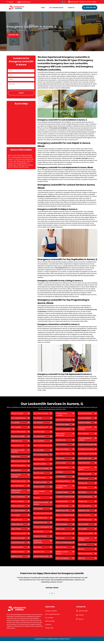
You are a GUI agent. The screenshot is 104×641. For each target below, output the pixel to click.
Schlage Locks (83, 501)
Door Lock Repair (39, 450)
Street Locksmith (83, 524)
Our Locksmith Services (56, 7)
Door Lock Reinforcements (41, 445)
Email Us (81, 615)
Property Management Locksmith (85, 439)
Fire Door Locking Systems (41, 527)
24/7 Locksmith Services (19, 418)
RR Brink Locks (83, 483)
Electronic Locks (38, 473)
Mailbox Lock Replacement (64, 515)
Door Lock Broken (39, 441)
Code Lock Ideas (16, 529)
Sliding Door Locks (84, 510)
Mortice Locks (60, 538)
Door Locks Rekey (39, 459)
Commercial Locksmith (18, 538)
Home (43, 7)
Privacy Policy (49, 628)
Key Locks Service (61, 444)
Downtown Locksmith (40, 464)
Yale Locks (82, 558)
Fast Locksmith (38, 508)
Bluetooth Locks (16, 470)
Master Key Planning (62, 519)
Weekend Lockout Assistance (84, 539)
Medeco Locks (60, 529)
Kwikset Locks (60, 458)
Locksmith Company (62, 492)
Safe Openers (83, 492)
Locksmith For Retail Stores (64, 496)
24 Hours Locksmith (17, 413)
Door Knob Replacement (41, 427)
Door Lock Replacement (41, 454)
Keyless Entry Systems (62, 449)
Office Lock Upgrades (62, 558)
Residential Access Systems (84, 468)
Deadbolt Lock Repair (18, 551)
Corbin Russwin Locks (18, 542)
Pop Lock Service (84, 433)
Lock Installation (61, 476)
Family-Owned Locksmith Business (41, 503)
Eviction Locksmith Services (39, 492)
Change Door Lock (17, 519)
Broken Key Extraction (18, 486)
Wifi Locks (81, 549)
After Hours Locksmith (18, 436)
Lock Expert (59, 472)
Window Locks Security (85, 553)
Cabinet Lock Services (18, 506)
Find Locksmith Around (40, 518)
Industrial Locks (60, 440)
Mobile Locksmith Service (63, 533)
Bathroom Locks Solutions (19, 461)
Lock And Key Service (62, 467)
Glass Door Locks (39, 551)
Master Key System (61, 524)
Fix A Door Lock (38, 531)
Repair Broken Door (84, 463)
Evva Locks (37, 497)
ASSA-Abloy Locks (17, 441)
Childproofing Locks (17, 524)
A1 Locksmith (15, 422)
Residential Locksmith (85, 474)
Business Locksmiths (18, 501)
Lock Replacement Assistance (61, 486)
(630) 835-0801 (89, 7)
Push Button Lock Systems (86, 449)
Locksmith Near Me (61, 501)
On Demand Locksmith (85, 413)
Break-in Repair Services (19, 481)
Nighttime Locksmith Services (62, 552)
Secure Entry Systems (85, 506)
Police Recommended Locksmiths (85, 428)
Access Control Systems (19, 431)
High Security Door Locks (41, 556)
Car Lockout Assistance (18, 510)
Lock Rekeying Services (63, 481)
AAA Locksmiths (16, 427)
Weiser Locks (82, 544)
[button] (49, 593)
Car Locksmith (16, 515)
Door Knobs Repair (39, 431)
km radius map (21, 124)
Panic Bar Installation (85, 418)
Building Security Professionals (16, 491)
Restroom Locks (83, 478)
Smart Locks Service (84, 515)
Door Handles (38, 418)
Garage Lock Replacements (38, 541)
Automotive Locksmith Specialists (18, 451)
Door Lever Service (39, 436)
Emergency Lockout (39, 477)
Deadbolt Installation (17, 547)
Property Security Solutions (86, 444)
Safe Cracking (83, 487)
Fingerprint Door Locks (40, 522)
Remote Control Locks (85, 458)
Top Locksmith (83, 529)
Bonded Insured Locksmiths (16, 475)
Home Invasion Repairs (63, 424)
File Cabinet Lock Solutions (41, 513)
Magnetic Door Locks (62, 510)
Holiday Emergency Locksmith (61, 414)
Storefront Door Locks (85, 519)
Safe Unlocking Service (85, 496)
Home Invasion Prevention (63, 420)
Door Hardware (38, 422)
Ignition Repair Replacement (60, 434)
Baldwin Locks (16, 456)
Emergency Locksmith (40, 482)
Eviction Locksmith (39, 486)
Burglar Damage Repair (18, 496)
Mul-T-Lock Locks (61, 547)
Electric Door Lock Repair (41, 468)
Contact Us (71, 7)
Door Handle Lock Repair (41, 413)
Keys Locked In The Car (63, 453)
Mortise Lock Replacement (64, 542)
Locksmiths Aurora (52, 639)
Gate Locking (38, 547)
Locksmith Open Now (62, 506)
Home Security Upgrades (63, 429)
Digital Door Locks (17, 556)
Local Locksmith (61, 463)
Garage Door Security (40, 536)
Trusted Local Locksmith (86, 533)
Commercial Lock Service (19, 533)
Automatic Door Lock (18, 445)
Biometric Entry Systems (18, 465)
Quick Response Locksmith (86, 453)
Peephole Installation (85, 422)
